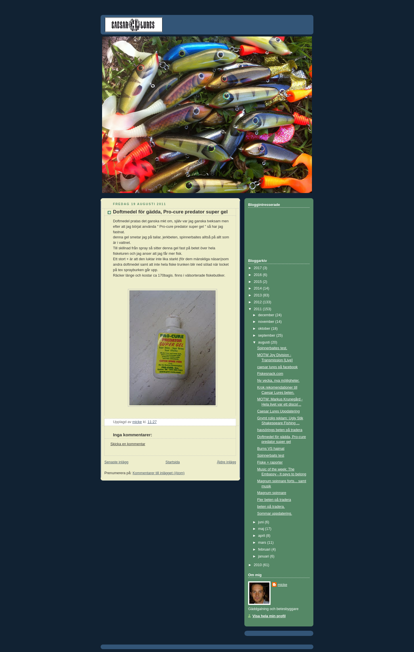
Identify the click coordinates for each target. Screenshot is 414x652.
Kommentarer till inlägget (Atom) (159, 473)
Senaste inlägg (116, 462)
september (267, 335)
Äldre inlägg (226, 462)
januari (264, 556)
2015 (258, 282)
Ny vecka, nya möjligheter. (278, 381)
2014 (258, 288)
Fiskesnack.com (270, 374)
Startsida (173, 462)
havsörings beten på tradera (279, 430)
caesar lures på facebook (277, 367)
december (266, 315)
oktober (264, 329)
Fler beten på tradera (274, 500)
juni (261, 522)
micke (282, 585)
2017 (258, 268)
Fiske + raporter (270, 462)
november (266, 322)
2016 (258, 275)
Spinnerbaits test (270, 456)
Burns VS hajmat (271, 449)
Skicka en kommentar (127, 444)
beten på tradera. (271, 507)
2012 (258, 302)
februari (264, 549)
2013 (258, 295)
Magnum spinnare (271, 493)
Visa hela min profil (268, 616)
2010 (258, 565)
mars (262, 543)
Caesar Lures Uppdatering (278, 411)
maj (261, 529)
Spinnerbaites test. (272, 348)
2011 (258, 309)
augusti (264, 342)
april (262, 536)
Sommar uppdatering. (274, 514)
